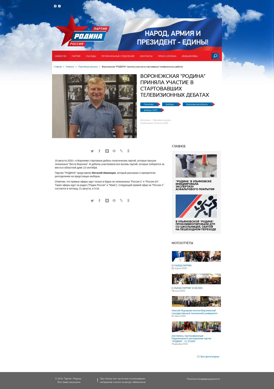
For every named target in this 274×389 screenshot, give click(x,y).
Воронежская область (197, 104)
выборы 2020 (151, 110)
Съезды (91, 56)
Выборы (170, 104)
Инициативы (190, 56)
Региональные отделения (118, 56)
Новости (60, 56)
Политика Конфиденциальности (203, 379)
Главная (58, 66)
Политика (149, 104)
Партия (76, 56)
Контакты (146, 56)
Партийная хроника (88, 66)
